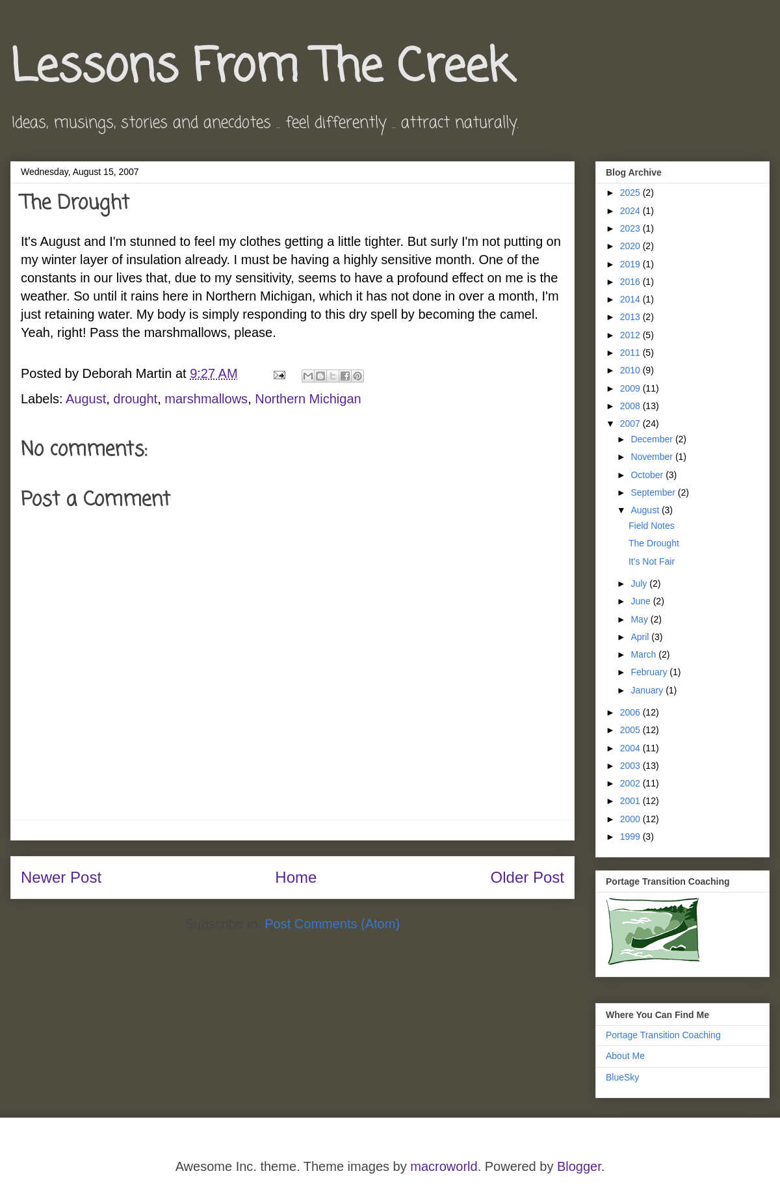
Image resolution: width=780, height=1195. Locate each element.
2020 (631, 246)
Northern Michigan (308, 399)
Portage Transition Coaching (663, 1035)
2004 (631, 748)
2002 (631, 783)
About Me (625, 1056)
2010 (631, 370)
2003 (631, 765)
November (652, 456)
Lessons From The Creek (261, 68)
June (641, 601)
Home (296, 877)
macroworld (443, 1166)
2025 (631, 192)
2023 (631, 228)
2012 (631, 335)
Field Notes (652, 525)
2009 (631, 388)
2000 (631, 819)
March (644, 654)
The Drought (654, 543)
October (648, 475)
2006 (631, 712)
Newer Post (61, 877)
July (639, 583)
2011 (631, 352)
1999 (631, 836)
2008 (631, 406)
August (86, 399)
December (652, 439)
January (648, 690)
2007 (631, 423)
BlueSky (622, 1077)
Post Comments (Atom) (332, 924)
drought (135, 399)
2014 (631, 299)
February (650, 672)
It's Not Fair (652, 561)
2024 (631, 211)
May (640, 619)
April (640, 637)
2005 (631, 730)
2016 (631, 281)
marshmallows (206, 399)
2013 (631, 317)
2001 (631, 801)
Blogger (579, 1166)
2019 (631, 264)
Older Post (527, 877)
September (653, 492)
